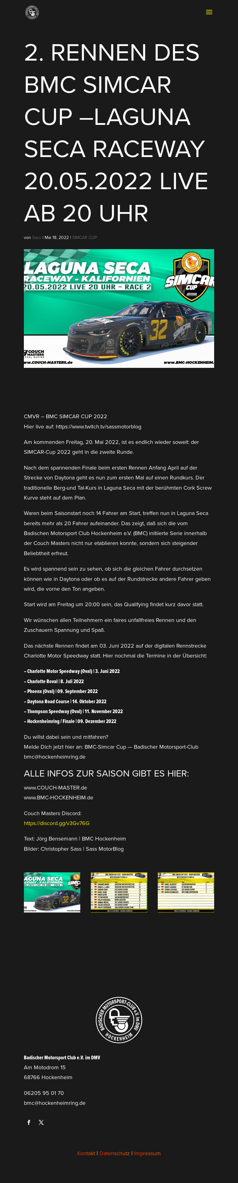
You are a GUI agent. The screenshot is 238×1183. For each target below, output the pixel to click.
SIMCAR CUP (84, 237)
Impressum (147, 1153)
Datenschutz (114, 1153)
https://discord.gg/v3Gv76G (57, 823)
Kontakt (86, 1153)
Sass (36, 237)
